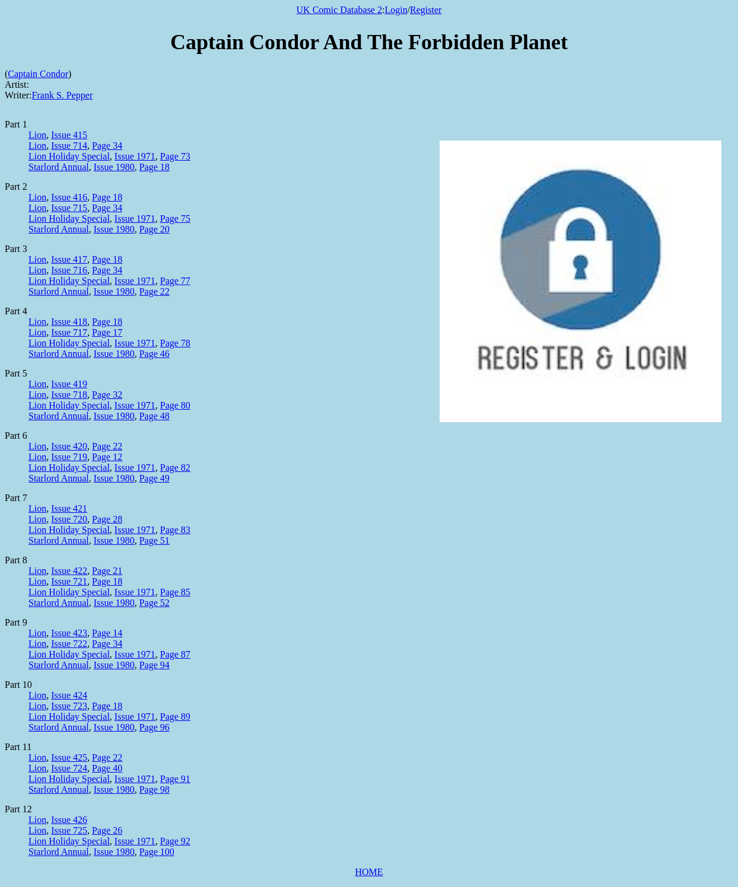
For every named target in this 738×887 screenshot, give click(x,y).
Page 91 (175, 779)
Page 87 (175, 654)
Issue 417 (69, 259)
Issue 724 (69, 768)
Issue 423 (69, 633)
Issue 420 (69, 446)
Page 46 (154, 354)
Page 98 (154, 789)
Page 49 (154, 478)
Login (395, 10)
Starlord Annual (58, 167)
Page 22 (154, 291)
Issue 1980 (114, 167)
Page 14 (107, 633)
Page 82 (175, 467)
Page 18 (154, 167)
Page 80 (175, 405)
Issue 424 (69, 695)
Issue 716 (69, 270)
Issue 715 (69, 208)
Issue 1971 (134, 156)
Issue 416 (69, 197)
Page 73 (175, 156)
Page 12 (107, 457)
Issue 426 (69, 820)
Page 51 (154, 540)
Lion (37, 135)
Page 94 (154, 665)
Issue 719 (69, 457)
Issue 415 (69, 135)
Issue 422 (69, 571)
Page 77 (175, 281)
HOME (369, 872)
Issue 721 (69, 581)
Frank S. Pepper (62, 95)
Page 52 (154, 603)
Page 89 (175, 716)
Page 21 (107, 571)
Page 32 (107, 395)
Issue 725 (69, 830)
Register (425, 10)
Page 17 (107, 332)
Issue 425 (69, 757)
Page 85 (175, 592)
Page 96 (154, 727)
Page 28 (107, 519)
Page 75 (175, 218)
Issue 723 (69, 706)
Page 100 (156, 852)
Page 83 (175, 530)
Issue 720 (69, 519)
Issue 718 (69, 395)
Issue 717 (69, 332)
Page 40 (107, 768)
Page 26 (107, 830)
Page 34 (107, 146)
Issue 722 (69, 644)
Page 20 (154, 229)
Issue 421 (69, 508)
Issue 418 (69, 322)
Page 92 (175, 841)
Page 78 (175, 343)
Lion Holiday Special (69, 156)
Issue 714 (69, 146)
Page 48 (154, 416)
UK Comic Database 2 (339, 10)
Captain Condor (38, 74)
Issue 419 (69, 384)
